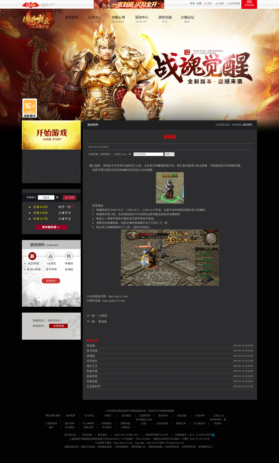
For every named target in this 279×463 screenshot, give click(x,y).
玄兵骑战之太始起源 (144, 421)
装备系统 (92, 376)
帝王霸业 (69, 427)
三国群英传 (144, 415)
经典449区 (41, 207)
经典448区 (41, 212)
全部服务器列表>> (51, 227)
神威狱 (69, 263)
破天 (51, 427)
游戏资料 (247, 124)
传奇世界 (70, 415)
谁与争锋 (92, 350)
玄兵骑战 (126, 415)
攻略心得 (119, 19)
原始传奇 (163, 415)
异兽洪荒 (88, 427)
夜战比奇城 (34, 269)
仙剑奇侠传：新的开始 (218, 421)
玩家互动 (187, 19)
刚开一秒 (65, 207)
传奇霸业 (236, 124)
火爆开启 (65, 212)
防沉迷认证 (70, 434)
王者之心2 (218, 415)
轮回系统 (33, 263)
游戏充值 (164, 19)
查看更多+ (51, 280)
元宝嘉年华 (93, 386)
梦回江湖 (181, 423)
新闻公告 (96, 19)
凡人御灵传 (199, 423)
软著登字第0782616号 (157, 434)
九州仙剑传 (162, 423)
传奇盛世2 (106, 423)
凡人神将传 (88, 423)
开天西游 (106, 427)
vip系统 (102, 315)
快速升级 (92, 371)
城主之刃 (92, 366)
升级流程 (92, 381)
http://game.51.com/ (114, 300)
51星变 (107, 415)
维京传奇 (69, 423)
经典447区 (41, 218)
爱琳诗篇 (125, 423)
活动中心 (142, 19)
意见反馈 (87, 434)
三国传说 (125, 427)
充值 (209, 3)
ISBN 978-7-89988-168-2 (126, 434)
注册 (199, 3)
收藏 (221, 3)
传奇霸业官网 (97, 296)
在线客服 (235, 3)
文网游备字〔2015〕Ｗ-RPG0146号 (195, 434)
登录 (192, 3)
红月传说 (89, 415)
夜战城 (102, 321)
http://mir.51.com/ (118, 296)
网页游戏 (50, 415)
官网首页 (73, 19)
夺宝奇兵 (92, 360)
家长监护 (102, 434)
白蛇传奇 (200, 415)
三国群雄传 (51, 423)
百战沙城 (181, 415)
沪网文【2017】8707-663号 (196, 439)
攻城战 (91, 355)
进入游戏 (69, 197)
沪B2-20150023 (143, 439)
